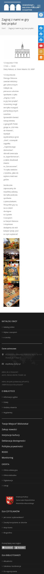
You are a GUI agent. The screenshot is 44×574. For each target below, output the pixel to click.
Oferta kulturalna (10, 475)
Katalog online (9, 327)
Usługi (6, 485)
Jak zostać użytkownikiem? (14, 517)
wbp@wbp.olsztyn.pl (13, 364)
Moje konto (8, 527)
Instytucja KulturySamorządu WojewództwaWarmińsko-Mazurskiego (25, 500)
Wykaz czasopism (10, 332)
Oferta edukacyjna (10, 470)
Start (4, 28)
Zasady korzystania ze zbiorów (15, 522)
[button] (41, 15)
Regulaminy (8, 412)
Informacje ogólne (11, 397)
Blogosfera (8, 533)
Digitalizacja (8, 480)
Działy (6, 402)
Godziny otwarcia (10, 407)
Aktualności (8, 561)
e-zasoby (7, 337)
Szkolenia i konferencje (12, 566)
